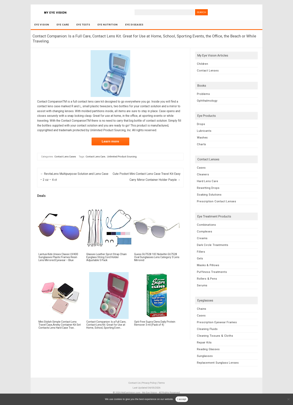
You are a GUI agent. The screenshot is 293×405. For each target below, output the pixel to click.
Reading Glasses (208, 349)
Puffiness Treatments (212, 272)
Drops (201, 124)
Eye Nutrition (108, 24)
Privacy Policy (149, 382)
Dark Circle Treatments (212, 245)
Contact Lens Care (95, 156)
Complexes (204, 231)
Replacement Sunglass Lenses (218, 362)
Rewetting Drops (208, 188)
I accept (181, 399)
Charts (201, 144)
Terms (161, 382)
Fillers (201, 251)
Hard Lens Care (207, 181)
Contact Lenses (208, 70)
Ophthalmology (207, 100)
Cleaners (203, 174)
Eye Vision (41, 24)
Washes (202, 137)
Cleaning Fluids (207, 329)
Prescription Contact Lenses (216, 201)
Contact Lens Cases (65, 156)
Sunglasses (205, 356)
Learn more (110, 141)
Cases (201, 167)
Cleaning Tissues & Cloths (215, 335)
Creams (202, 238)
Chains (201, 308)
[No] (288, 399)
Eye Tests (83, 24)
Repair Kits (204, 342)
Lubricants (204, 131)
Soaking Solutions (209, 194)
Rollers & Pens (207, 278)
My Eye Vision (149, 392)
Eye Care (63, 24)
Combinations (206, 224)
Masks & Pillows (208, 265)
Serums (202, 285)
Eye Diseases (134, 24)
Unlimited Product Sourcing (122, 156)
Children (202, 64)
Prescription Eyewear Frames (217, 322)
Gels (200, 258)
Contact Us (134, 382)
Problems (203, 94)
